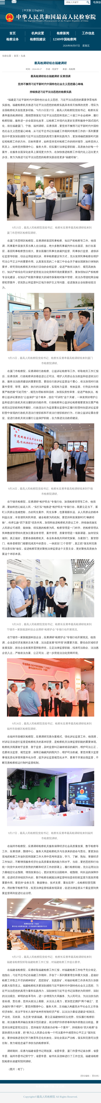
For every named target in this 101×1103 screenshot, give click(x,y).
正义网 (60, 1086)
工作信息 (88, 33)
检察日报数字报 (45, 1086)
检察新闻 (63, 33)
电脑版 (97, 2)
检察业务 (12, 39)
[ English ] (38, 10)
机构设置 (37, 33)
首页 (12, 33)
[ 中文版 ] (27, 10)
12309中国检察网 (64, 39)
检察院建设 (38, 39)
